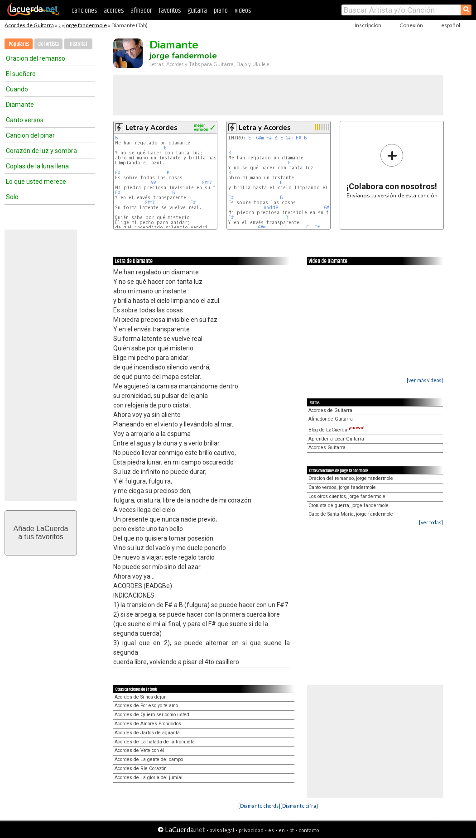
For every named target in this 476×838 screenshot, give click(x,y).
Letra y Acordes (151, 127)
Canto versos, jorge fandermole (342, 487)
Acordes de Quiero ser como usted (152, 715)
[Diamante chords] (259, 806)
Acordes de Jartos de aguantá (147, 733)
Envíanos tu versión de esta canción (392, 171)
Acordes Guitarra (327, 447)
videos (243, 10)
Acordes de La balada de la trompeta (155, 742)
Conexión (411, 25)
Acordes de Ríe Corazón (141, 768)
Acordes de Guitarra (29, 25)
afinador (141, 10)
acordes (114, 10)
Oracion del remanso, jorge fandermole (350, 478)
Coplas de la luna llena (37, 166)
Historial (78, 44)
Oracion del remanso (35, 58)
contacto (308, 830)
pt (291, 830)
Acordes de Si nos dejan (141, 697)
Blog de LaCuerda (336, 430)
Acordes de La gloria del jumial (149, 778)
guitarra (197, 10)
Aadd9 (271, 208)
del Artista (48, 44)
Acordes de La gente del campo (149, 759)
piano (221, 10)
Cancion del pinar (30, 135)
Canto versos (24, 120)
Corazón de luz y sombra (41, 150)
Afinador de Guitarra (330, 419)
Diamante (20, 104)
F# (117, 173)
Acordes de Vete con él (139, 750)
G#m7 (207, 183)
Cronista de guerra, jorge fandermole (348, 505)
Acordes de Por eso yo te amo (146, 706)
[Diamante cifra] (299, 806)
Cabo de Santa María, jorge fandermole (350, 514)
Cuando (17, 89)
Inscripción (368, 25)
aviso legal (222, 830)
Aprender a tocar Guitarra (336, 439)
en (282, 830)
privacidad (251, 830)
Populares (19, 44)
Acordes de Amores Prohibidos (148, 724)
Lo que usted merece (36, 181)
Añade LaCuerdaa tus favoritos (41, 533)
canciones (84, 10)
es (271, 830)
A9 (153, 183)
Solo (12, 197)
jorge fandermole (85, 25)
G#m (260, 138)
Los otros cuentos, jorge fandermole (346, 496)
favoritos (170, 10)
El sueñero (21, 73)
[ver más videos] (425, 380)
